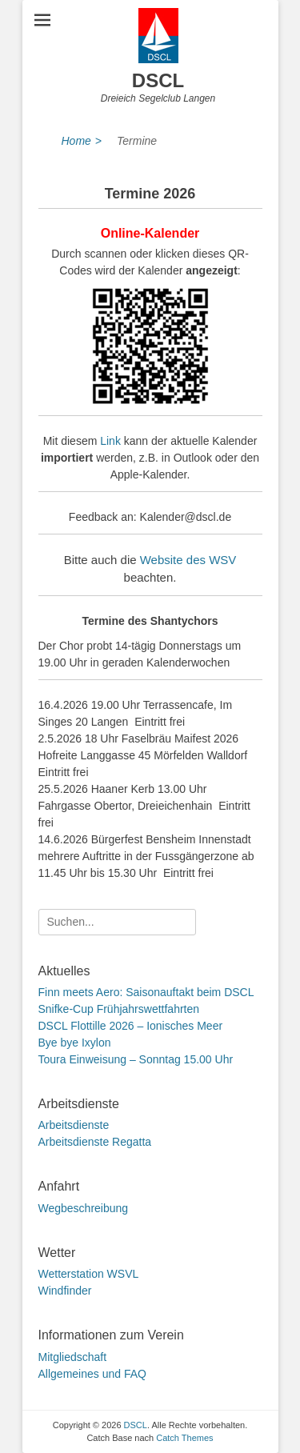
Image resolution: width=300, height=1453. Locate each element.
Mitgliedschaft (72, 1357)
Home (82, 141)
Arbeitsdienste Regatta (95, 1141)
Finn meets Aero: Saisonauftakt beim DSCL (146, 992)
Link (110, 440)
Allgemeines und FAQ (92, 1373)
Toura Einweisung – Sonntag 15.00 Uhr (136, 1059)
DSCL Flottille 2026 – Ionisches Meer (130, 1025)
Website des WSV (188, 559)
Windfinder (65, 1290)
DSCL (158, 80)
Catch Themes (184, 1438)
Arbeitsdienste (74, 1125)
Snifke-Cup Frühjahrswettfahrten (119, 1009)
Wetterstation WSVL (88, 1273)
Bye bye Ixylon (74, 1042)
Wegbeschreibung (83, 1208)
